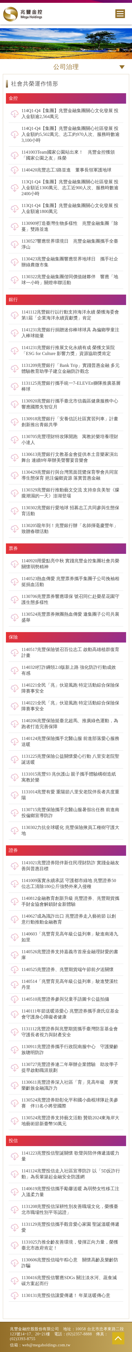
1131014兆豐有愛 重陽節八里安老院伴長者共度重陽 (70, 794)
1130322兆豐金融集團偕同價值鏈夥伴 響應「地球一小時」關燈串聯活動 (69, 279)
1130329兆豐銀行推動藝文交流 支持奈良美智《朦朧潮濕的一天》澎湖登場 (70, 492)
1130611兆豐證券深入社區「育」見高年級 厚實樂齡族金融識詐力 (69, 1085)
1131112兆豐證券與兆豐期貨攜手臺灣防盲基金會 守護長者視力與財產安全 (69, 1031)
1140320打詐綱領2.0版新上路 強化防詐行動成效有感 (68, 670)
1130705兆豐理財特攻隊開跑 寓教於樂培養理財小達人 (69, 439)
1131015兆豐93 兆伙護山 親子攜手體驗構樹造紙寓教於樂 (68, 777)
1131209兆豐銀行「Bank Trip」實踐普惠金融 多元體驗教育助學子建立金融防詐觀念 (70, 368)
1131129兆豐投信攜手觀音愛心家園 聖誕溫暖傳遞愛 (70, 1227)
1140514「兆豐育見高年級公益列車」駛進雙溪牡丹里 (69, 984)
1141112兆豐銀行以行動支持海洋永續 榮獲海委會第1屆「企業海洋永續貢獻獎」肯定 (70, 315)
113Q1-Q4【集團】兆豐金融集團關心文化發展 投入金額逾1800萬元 (69, 208)
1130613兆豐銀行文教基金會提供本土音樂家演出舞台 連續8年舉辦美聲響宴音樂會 (69, 457)
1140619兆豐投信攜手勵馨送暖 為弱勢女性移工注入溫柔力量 (70, 1191)
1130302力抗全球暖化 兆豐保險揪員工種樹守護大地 (70, 830)
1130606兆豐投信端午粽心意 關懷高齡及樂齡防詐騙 (69, 1262)
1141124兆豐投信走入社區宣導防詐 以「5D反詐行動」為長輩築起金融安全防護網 (70, 1173)
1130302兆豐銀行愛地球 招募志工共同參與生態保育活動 (70, 510)
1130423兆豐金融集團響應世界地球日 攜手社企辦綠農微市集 (69, 261)
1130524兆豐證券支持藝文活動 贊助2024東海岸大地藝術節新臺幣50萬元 (70, 1120)
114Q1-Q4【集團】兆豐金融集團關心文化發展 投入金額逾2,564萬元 (69, 113)
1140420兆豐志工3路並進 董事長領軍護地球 (66, 169)
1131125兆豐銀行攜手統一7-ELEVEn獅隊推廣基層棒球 (70, 386)
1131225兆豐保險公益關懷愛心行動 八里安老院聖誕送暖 (70, 759)
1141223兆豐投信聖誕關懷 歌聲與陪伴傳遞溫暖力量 (70, 1156)
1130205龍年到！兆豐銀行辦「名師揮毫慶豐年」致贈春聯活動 (69, 528)
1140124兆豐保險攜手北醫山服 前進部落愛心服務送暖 (70, 741)
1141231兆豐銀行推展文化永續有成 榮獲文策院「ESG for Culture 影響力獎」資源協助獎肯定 (68, 350)
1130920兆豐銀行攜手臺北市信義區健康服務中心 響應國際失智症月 (69, 404)
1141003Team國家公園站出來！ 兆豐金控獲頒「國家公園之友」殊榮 (68, 155)
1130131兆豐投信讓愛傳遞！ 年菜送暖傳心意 (65, 1295)
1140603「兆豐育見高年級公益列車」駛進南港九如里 (69, 936)
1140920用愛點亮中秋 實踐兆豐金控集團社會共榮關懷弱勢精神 (70, 563)
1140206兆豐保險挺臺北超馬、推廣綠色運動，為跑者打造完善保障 (69, 723)
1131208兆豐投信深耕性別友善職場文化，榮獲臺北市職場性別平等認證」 (69, 1209)
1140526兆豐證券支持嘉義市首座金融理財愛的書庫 (69, 954)
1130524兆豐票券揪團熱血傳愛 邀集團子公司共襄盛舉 (70, 617)
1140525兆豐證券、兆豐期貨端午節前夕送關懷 (67, 969)
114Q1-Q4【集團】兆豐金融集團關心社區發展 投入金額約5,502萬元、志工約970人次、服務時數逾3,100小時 (70, 134)
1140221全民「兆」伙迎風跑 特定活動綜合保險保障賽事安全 (70, 688)
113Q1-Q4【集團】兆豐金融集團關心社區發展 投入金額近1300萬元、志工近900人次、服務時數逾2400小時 (69, 187)
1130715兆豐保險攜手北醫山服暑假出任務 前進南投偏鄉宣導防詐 (70, 812)
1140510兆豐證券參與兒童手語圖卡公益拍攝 (65, 999)
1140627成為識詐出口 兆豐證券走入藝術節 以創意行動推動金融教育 (68, 919)
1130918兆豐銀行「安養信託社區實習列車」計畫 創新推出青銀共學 (69, 421)
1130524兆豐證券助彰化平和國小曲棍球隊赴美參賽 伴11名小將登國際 (69, 1103)
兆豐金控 (22, 14)
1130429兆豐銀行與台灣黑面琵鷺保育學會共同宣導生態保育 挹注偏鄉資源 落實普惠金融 (69, 475)
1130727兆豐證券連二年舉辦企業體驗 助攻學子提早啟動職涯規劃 (69, 1067)
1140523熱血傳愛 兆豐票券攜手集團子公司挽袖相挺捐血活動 (70, 581)
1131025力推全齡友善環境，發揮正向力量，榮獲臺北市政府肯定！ (69, 1245)
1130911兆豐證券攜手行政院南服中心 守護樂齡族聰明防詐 (69, 1049)
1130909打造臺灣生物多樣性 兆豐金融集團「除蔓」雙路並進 (69, 226)
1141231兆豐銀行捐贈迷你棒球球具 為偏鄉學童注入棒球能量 (70, 332)
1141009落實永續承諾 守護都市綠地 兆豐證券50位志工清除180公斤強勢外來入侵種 (68, 883)
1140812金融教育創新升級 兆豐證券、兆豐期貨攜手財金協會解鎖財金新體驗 (70, 901)
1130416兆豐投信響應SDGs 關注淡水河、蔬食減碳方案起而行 (69, 1280)
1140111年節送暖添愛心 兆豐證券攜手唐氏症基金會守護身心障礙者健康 (70, 1014)
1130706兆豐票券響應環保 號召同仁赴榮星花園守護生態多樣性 (70, 599)
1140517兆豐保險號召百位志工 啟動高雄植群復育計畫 (70, 652)
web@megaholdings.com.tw (46, 1345)
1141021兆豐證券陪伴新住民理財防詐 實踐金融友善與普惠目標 (70, 865)
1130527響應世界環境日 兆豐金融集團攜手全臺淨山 (69, 244)
